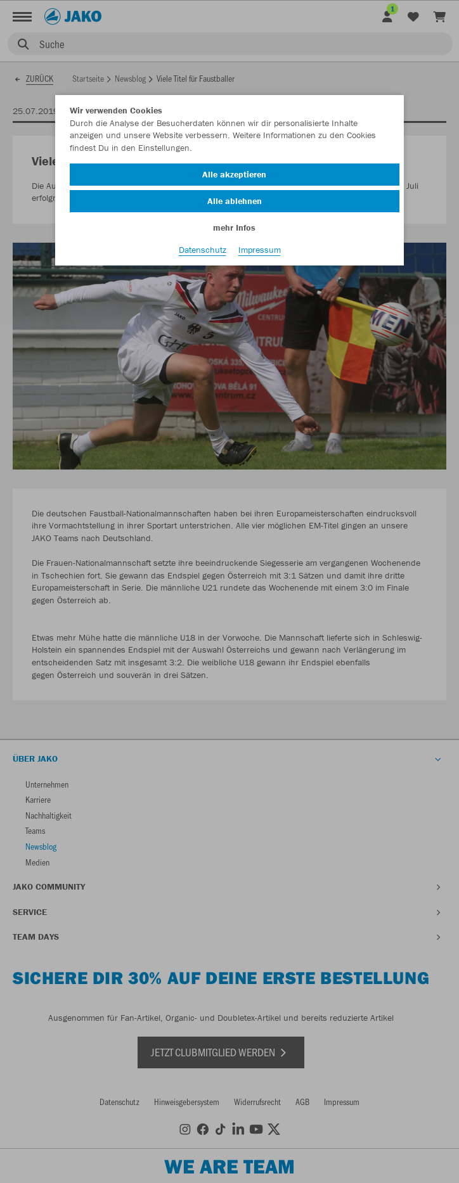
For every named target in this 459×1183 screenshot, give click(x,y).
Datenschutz (202, 249)
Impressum (259, 249)
